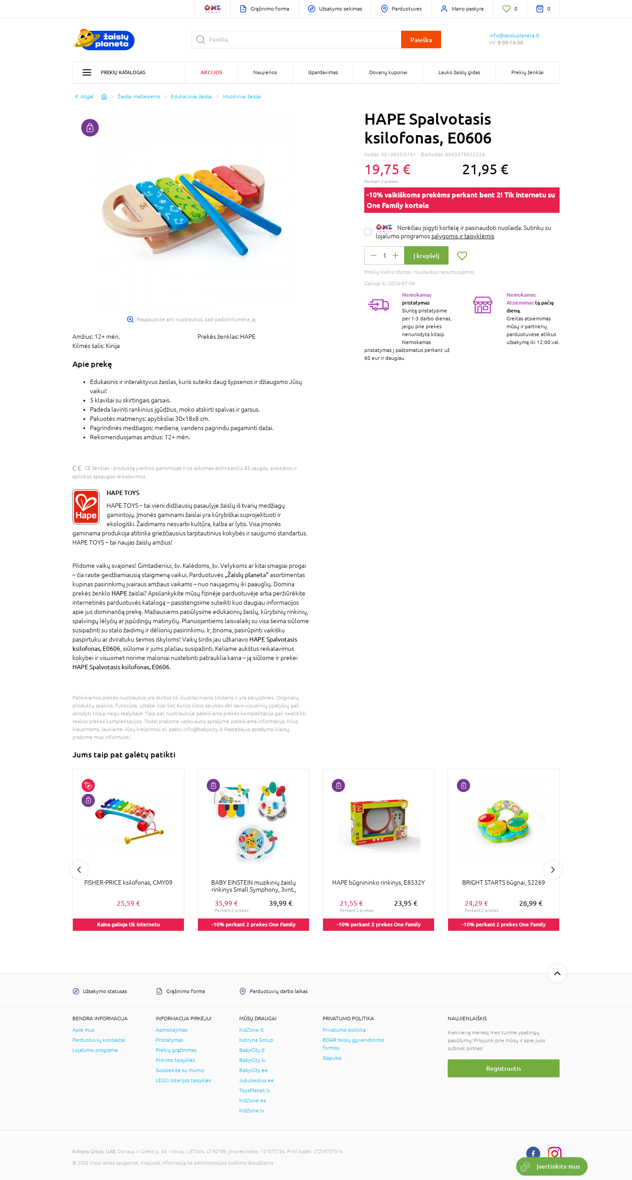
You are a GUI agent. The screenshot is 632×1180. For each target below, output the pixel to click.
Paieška (421, 39)
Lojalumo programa (95, 1050)
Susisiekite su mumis (180, 1070)
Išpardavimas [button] (323, 72)
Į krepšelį (426, 255)
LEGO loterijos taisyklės (183, 1080)
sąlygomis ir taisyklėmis (462, 236)
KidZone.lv (251, 1111)
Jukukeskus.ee (256, 1080)
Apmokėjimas (171, 1030)
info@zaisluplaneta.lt (514, 35)
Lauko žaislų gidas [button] (459, 72)
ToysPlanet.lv (254, 1090)
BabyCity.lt (252, 1050)
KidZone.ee (252, 1101)
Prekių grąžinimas (176, 1050)
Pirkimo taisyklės (175, 1060)
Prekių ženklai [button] (527, 72)
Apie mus (83, 1030)
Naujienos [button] (265, 72)
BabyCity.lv (252, 1060)
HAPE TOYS (123, 492)
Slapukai (332, 1058)
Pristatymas (169, 1040)
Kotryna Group (256, 1040)
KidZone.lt (251, 1030)
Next (553, 870)
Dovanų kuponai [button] (388, 72)
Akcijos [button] (211, 72)
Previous (79, 870)
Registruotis (503, 1068)
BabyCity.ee (253, 1070)
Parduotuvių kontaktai (98, 1040)
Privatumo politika (344, 1030)
